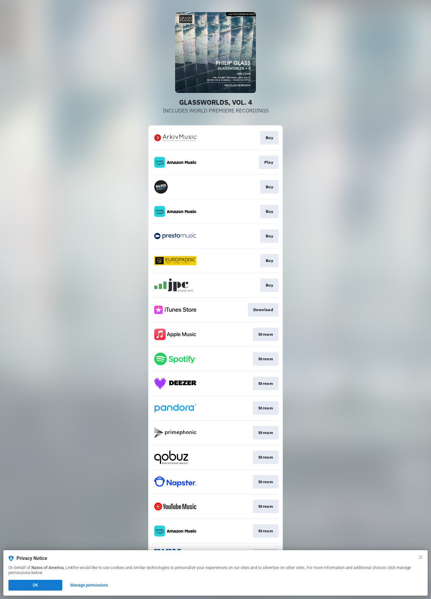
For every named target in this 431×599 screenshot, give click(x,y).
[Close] (420, 557)
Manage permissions (89, 585)
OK (35, 585)
